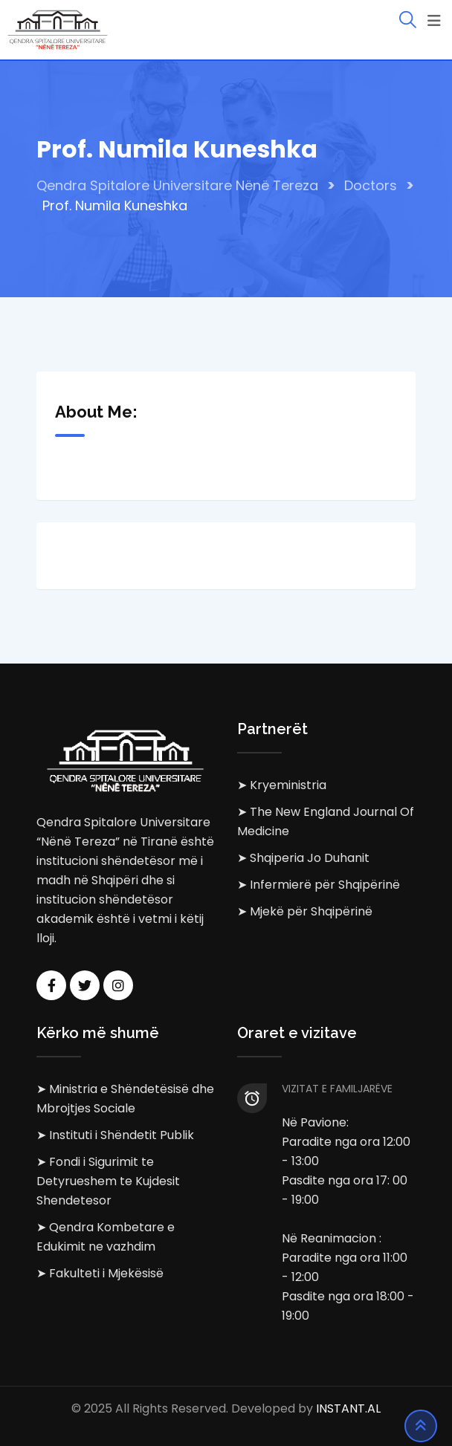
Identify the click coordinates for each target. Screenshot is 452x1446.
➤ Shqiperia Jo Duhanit (303, 857)
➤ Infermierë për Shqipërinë (318, 884)
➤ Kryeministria (281, 785)
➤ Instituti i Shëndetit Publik (115, 1135)
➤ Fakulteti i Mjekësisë (100, 1273)
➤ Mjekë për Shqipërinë (304, 911)
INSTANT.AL (348, 1408)
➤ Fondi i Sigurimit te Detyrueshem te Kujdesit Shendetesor (108, 1181)
